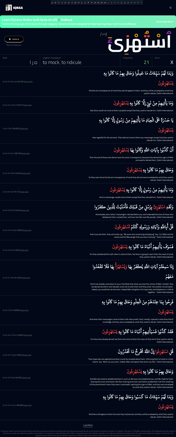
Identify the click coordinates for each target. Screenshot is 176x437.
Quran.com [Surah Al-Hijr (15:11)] (24, 192)
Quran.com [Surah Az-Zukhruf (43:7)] (27, 105)
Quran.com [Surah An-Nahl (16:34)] (25, 173)
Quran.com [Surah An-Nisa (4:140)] (25, 277)
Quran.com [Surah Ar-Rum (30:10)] (25, 153)
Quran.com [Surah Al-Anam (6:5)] (24, 250)
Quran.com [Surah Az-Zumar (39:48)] (27, 405)
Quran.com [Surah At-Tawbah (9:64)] (27, 355)
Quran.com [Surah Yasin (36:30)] (23, 128)
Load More (88, 425)
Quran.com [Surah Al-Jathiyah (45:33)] (28, 81)
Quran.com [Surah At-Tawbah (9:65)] (27, 230)
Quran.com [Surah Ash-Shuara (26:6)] (27, 335)
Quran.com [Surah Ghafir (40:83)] (24, 310)
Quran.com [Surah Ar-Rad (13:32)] (24, 210)
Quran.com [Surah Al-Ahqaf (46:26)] (26, 377)
